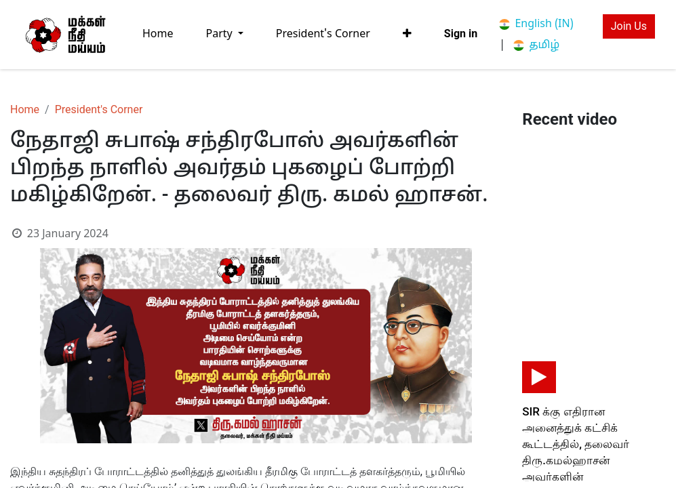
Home (24, 109)
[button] (407, 33)
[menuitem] (158, 34)
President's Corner (99, 109)
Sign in (460, 33)
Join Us (629, 26)
